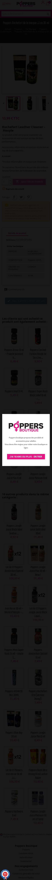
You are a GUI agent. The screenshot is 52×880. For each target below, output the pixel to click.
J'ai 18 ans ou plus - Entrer (26, 456)
